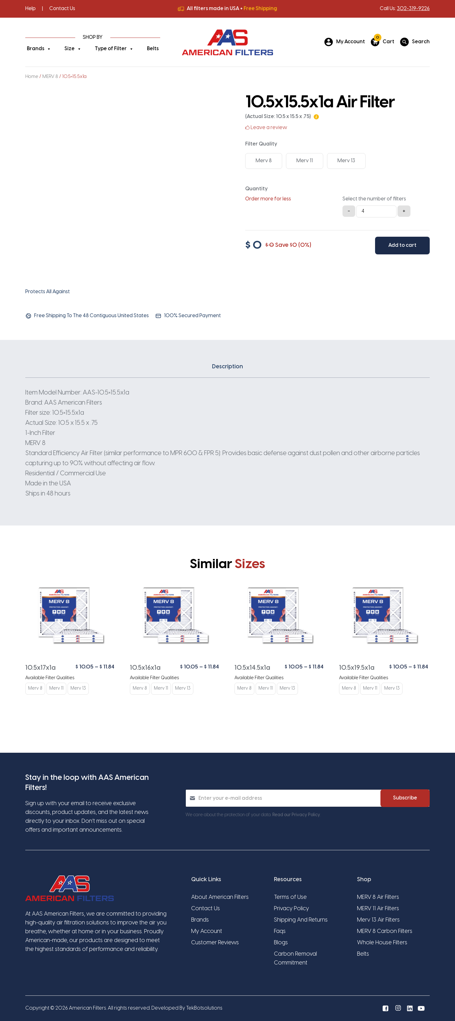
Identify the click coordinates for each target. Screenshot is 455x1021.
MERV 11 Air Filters (378, 909)
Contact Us (62, 8)
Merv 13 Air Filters (378, 920)
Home (31, 76)
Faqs (280, 932)
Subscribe (405, 798)
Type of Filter (114, 49)
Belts (153, 48)
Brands (39, 49)
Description (227, 367)
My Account (206, 932)
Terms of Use (290, 897)
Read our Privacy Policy (296, 815)
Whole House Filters (382, 943)
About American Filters (220, 897)
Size (73, 49)
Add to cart (402, 245)
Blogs (281, 943)
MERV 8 (50, 76)
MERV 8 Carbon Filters (384, 932)
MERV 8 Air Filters (378, 897)
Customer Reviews (215, 943)
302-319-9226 (413, 8)
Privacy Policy (291, 909)
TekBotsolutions (204, 1008)
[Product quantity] (376, 211)
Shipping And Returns (301, 920)
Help (30, 8)
